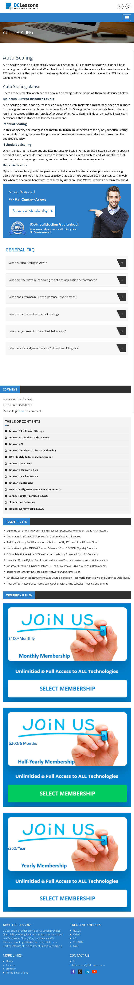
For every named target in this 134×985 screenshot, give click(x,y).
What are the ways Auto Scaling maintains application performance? (67, 280)
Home (9, 961)
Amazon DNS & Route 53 (21, 476)
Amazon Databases (18, 463)
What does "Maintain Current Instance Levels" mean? (67, 297)
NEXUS (77, 931)
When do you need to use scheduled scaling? (67, 331)
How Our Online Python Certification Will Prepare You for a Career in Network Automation (57, 560)
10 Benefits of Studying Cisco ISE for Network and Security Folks (43, 572)
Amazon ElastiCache (19, 483)
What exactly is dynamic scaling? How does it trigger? (67, 348)
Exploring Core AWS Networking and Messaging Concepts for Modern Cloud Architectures (57, 530)
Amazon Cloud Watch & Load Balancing (30, 450)
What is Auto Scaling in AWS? (67, 263)
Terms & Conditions (17, 973)
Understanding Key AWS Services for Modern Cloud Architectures (44, 536)
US (72, 961)
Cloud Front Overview (20, 502)
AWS (75, 946)
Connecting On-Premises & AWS (26, 496)
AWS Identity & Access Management (29, 457)
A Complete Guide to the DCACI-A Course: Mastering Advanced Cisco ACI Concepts (53, 554)
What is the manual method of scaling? (67, 314)
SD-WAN (78, 942)
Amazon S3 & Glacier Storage (24, 431)
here (22, 411)
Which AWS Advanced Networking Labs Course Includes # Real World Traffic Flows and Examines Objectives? (68, 578)
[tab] (67, 262)
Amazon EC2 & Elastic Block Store (27, 437)
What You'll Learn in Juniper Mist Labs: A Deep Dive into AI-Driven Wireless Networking (56, 566)
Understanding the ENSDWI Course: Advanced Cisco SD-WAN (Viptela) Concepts (52, 548)
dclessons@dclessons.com (87, 965)
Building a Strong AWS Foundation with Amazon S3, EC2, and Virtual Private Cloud (52, 542)
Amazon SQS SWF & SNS (21, 470)
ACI (75, 938)
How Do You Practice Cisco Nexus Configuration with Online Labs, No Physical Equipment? (57, 583)
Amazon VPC (14, 444)
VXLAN (77, 934)
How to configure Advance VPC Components (33, 489)
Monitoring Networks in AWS (24, 509)
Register (11, 969)
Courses (10, 965)
